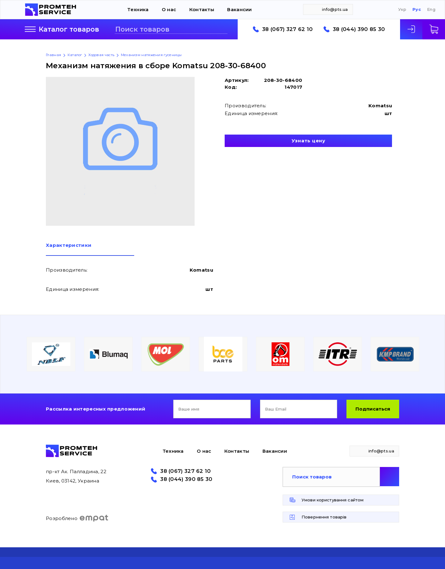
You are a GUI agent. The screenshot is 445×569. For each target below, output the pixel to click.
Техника (137, 9)
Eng (431, 9)
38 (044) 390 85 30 (359, 29)
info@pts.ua (335, 9)
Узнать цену (308, 141)
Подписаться (372, 409)
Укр (402, 9)
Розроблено (77, 518)
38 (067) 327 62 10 (287, 29)
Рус (416, 9)
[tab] (90, 249)
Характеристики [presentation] (68, 245)
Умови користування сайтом (332, 499)
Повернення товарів (324, 516)
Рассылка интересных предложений (95, 409)
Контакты (201, 9)
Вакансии (239, 9)
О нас (169, 9)
